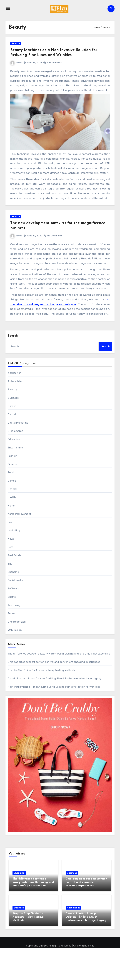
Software (13, 594)
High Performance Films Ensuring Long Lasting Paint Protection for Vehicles (54, 692)
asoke (18, 64)
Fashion (12, 461)
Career (12, 412)
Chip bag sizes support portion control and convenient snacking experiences (54, 667)
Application (14, 378)
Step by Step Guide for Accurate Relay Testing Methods (41, 676)
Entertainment (17, 453)
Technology (15, 611)
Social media (15, 586)
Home (11, 511)
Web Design (15, 635)
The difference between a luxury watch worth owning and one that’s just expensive (59, 659)
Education (14, 445)
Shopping (13, 577)
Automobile (15, 387)
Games (12, 486)
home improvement (19, 519)
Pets (10, 553)
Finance (12, 470)
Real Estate (14, 561)
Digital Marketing (18, 428)
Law (10, 528)
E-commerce (15, 436)
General (12, 495)
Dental (12, 420)
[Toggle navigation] (7, 8)
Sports (12, 602)
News (11, 544)
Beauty (18, 45)
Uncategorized (17, 627)
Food (11, 478)
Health (12, 503)
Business (13, 403)
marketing (14, 536)
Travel (11, 619)
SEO (10, 569)
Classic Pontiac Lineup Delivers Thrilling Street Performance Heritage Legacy (54, 684)
